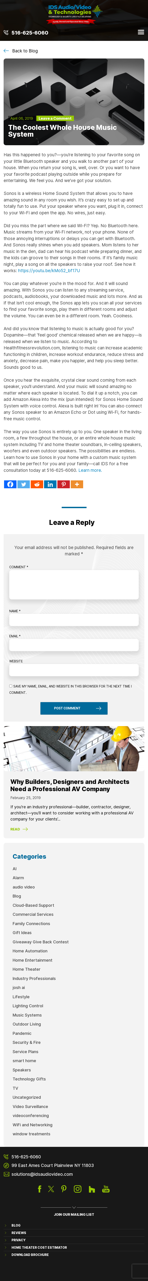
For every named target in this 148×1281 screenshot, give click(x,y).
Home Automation (30, 951)
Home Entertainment (32, 960)
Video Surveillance (30, 1106)
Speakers (22, 1070)
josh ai (19, 987)
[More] (77, 484)
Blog (17, 896)
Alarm (18, 878)
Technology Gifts (29, 1079)
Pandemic (22, 1033)
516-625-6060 (30, 32)
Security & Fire (27, 1042)
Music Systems (27, 1015)
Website (16, 661)
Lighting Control (28, 1006)
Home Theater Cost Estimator (39, 1247)
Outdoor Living (27, 1024)
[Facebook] (10, 484)
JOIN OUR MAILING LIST (74, 1214)
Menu (141, 32)
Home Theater (26, 969)
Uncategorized (27, 1097)
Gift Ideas (22, 932)
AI (14, 869)
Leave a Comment (55, 118)
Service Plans (25, 1051)
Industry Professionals (34, 978)
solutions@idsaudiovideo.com (42, 1174)
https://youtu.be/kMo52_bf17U (49, 270)
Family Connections (31, 923)
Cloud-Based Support (33, 905)
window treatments (31, 1134)
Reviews (19, 1233)
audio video (24, 887)
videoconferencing (31, 1115)
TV (15, 1088)
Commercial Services (33, 914)
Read (15, 829)
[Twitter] (23, 484)
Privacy (19, 1240)
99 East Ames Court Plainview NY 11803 (53, 1165)
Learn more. (90, 470)
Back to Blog (25, 51)
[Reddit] (37, 484)
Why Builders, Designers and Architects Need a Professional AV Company (69, 785)
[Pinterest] (63, 484)
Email (15, 636)
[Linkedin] (50, 484)
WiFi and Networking (32, 1125)
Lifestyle (21, 997)
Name (15, 611)
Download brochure (30, 1255)
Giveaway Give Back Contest (41, 942)
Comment (18, 567)
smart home (24, 1061)
